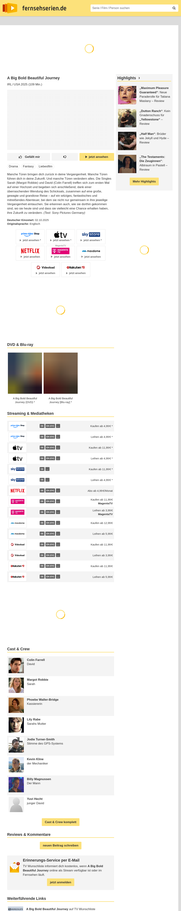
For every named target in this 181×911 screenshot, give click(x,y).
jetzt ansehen (96, 157)
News (6, 20)
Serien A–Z (80, 20)
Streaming (42, 20)
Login (168, 20)
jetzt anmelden (60, 882)
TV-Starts (61, 20)
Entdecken (22, 20)
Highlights (126, 78)
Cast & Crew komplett (60, 822)
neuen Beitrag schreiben (60, 845)
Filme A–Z (100, 20)
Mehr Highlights (144, 181)
